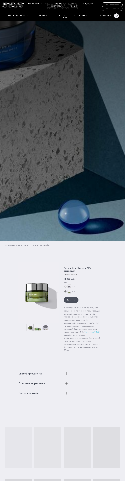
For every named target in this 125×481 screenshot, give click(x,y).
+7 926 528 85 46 (116, 2)
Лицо (42, 15)
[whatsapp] (15, 6)
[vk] (21, 6)
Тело (60, 15)
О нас (64, 18)
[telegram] (10, 6)
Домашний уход (12, 245)
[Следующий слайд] (57, 292)
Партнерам (105, 15)
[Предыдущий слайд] (19, 292)
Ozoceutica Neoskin (41, 245)
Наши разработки (17, 15)
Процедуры (81, 15)
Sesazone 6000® (92, 332)
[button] (112, 8)
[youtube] (5, 6)
